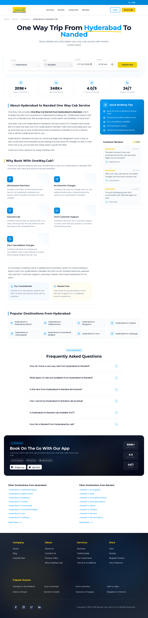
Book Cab (128, 10)
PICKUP (13, 60)
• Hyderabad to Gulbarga (18, 519)
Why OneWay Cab (54, 562)
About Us (49, 548)
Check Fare (127, 64)
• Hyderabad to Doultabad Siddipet (23, 511)
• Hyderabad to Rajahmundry (20, 495)
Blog (15, 553)
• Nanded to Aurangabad (89, 491)
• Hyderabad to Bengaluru (19, 499)
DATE (78, 60)
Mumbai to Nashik (51, 592)
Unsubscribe (19, 558)
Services (50, 10)
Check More (15, 524)
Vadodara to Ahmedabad (24, 586)
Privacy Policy (51, 558)
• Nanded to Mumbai (88, 515)
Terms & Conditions (86, 562)
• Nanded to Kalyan (87, 507)
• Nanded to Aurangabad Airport (93, 499)
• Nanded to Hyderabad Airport (92, 503)
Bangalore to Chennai (116, 592)
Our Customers (84, 558)
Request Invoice (117, 558)
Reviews (85, 10)
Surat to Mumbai (51, 586)
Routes (61, 10)
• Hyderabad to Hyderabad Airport (22, 491)
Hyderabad (25, 19)
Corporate (73, 10)
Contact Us (50, 553)
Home (6, 19)
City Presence (116, 562)
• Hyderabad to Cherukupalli (20, 507)
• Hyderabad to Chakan (18, 503)
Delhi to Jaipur (113, 586)
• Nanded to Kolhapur (88, 511)
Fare (111, 548)
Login (115, 10)
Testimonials (83, 553)
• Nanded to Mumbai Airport (91, 519)
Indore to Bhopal (20, 592)
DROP (45, 60)
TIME (99, 60)
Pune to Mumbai (83, 586)
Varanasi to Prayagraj (85, 592)
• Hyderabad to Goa (16, 515)
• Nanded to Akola (86, 495)
